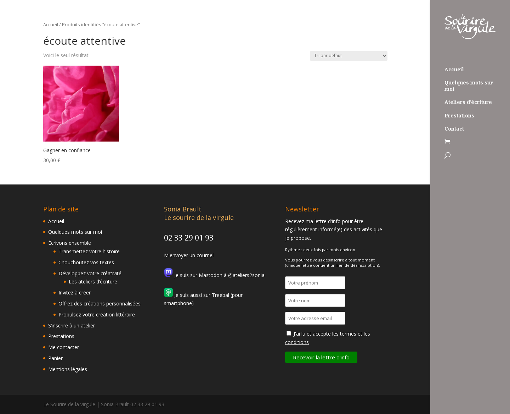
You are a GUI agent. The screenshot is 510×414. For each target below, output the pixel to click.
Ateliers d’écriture (468, 102)
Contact (454, 129)
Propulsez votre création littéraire (96, 314)
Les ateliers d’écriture (93, 281)
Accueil (454, 69)
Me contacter (63, 347)
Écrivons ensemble (69, 242)
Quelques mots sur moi (468, 85)
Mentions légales (67, 369)
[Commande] (348, 56)
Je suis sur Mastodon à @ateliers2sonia (214, 275)
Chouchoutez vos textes (86, 262)
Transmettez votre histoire (89, 251)
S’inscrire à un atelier (71, 325)
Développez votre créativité (89, 273)
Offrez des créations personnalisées (99, 303)
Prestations (459, 115)
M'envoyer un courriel (189, 255)
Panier (55, 358)
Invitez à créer (74, 292)
